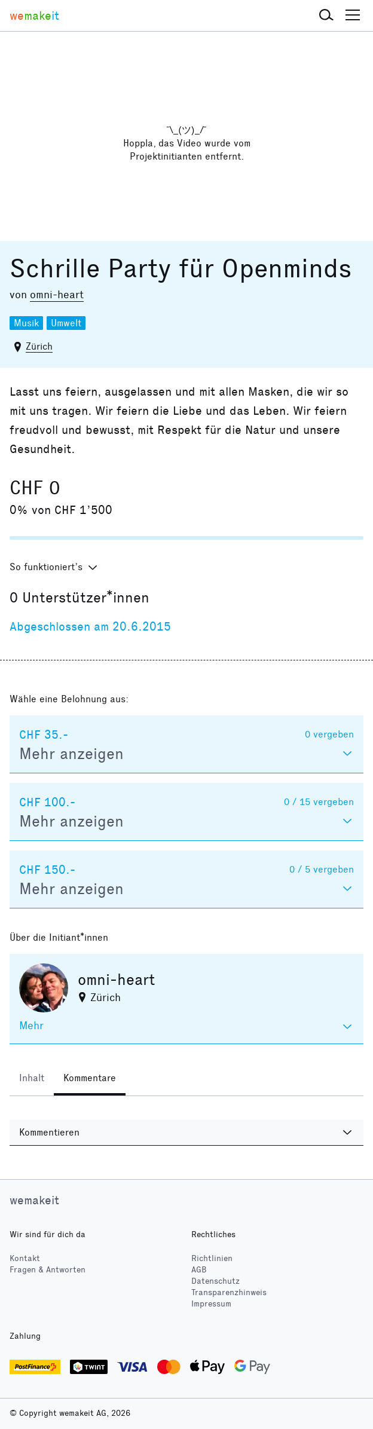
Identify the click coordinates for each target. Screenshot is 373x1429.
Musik (26, 323)
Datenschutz (215, 1281)
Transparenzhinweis (229, 1292)
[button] (326, 15)
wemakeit (34, 1200)
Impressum (211, 1304)
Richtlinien (212, 1258)
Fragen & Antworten (47, 1270)
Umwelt (66, 323)
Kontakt (25, 1258)
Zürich (39, 346)
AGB (199, 1270)
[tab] (32, 1079)
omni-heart (57, 294)
